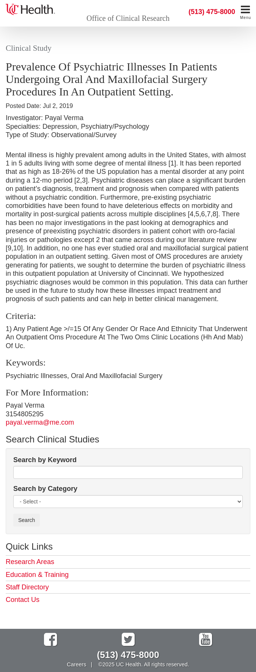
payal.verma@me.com (40, 422)
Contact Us (22, 599)
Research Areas (30, 562)
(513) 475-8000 (211, 12)
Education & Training (37, 574)
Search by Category (45, 488)
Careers (76, 664)
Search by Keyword (45, 460)
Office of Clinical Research (128, 18)
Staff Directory (27, 587)
